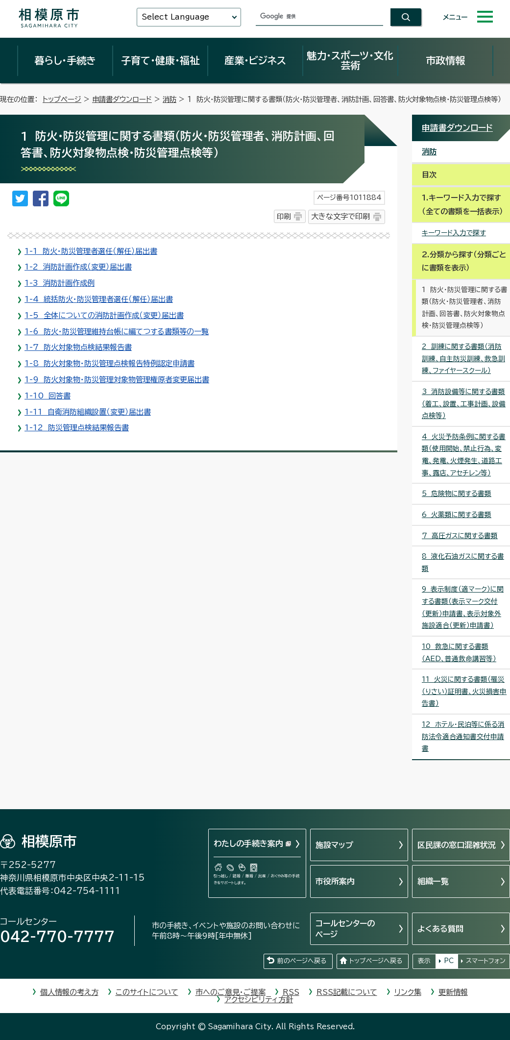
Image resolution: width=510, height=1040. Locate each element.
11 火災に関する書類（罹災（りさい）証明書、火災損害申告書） (464, 691)
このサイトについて (147, 992)
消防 (169, 99)
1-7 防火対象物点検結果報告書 (78, 347)
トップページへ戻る (375, 961)
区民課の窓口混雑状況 (456, 845)
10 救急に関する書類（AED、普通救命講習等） (459, 652)
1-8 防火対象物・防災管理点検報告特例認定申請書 (109, 363)
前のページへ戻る (301, 961)
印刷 (284, 216)
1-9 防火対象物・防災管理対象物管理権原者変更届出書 (116, 379)
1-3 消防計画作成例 (59, 283)
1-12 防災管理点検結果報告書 (76, 427)
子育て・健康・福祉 (160, 60)
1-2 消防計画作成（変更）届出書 (78, 267)
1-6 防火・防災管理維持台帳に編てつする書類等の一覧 (116, 331)
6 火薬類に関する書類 (456, 514)
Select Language (175, 17)
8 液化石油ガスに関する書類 (463, 562)
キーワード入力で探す (454, 232)
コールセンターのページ (345, 928)
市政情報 (445, 60)
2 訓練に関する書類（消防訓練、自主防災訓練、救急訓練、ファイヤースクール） (463, 358)
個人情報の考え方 (69, 992)
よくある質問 (440, 929)
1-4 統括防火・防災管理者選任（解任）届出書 (98, 299)
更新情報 (453, 992)
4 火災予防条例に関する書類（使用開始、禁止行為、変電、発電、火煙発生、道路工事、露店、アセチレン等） (464, 454)
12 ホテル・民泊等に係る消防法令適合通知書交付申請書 (463, 736)
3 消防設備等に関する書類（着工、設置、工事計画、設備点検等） (464, 403)
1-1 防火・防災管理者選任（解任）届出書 (90, 251)
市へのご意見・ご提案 (230, 992)
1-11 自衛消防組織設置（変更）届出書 (87, 412)
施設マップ (334, 845)
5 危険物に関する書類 (456, 493)
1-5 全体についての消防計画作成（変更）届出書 (104, 315)
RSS (291, 992)
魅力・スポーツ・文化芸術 (350, 60)
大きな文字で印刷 (340, 216)
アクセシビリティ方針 (258, 999)
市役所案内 (335, 881)
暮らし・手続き (65, 60)
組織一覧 (433, 881)
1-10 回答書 (47, 395)
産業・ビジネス (255, 60)
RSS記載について (346, 992)
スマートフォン (486, 961)
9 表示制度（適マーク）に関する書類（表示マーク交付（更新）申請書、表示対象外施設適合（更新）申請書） (463, 607)
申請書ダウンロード (122, 99)
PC (449, 961)
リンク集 (407, 992)
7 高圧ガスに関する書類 (460, 535)
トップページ (62, 99)
